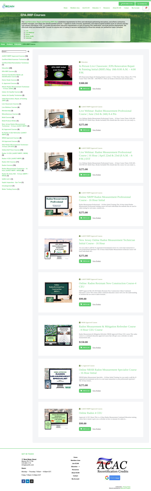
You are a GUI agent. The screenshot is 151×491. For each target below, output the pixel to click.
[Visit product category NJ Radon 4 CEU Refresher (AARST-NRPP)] (16, 133)
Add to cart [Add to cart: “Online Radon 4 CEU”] (86, 429)
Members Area (75, 460)
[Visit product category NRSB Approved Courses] (16, 138)
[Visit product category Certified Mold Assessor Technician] (16, 59)
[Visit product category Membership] (16, 110)
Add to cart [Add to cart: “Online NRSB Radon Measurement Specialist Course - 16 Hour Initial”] (86, 390)
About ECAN (75, 473)
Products (10, 44)
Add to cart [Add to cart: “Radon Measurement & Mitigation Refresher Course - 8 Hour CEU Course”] (86, 347)
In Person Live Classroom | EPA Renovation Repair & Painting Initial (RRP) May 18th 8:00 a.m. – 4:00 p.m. (107, 69)
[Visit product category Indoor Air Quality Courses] (16, 92)
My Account (75, 479)
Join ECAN (75, 463)
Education (17, 44)
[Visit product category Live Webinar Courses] (16, 107)
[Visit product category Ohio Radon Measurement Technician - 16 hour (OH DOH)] (16, 145)
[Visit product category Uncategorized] (16, 186)
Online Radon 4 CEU (90, 412)
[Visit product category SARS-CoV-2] (16, 179)
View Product (96, 88)
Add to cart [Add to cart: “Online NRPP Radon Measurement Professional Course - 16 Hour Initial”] (86, 218)
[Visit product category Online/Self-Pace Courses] (16, 150)
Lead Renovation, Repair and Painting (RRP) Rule (41, 22)
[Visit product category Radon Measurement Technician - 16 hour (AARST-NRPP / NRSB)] (16, 169)
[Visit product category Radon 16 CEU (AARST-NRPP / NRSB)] (16, 154)
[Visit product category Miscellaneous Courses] (16, 114)
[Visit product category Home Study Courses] (16, 80)
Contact (75, 476)
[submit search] (28, 51)
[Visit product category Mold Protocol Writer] (16, 121)
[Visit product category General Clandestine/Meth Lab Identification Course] (16, 75)
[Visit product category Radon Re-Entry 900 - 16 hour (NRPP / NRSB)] (16, 174)
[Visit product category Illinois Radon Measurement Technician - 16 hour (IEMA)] (16, 87)
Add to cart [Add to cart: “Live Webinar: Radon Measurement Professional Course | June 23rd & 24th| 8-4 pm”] (86, 130)
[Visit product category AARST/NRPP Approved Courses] (16, 56)
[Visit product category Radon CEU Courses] (16, 162)
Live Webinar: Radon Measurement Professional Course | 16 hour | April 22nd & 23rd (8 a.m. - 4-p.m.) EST (106, 155)
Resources (75, 470)
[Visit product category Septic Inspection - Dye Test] (16, 182)
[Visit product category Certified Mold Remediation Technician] (16, 63)
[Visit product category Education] (16, 68)
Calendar (28, 38)
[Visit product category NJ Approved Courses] (16, 129)
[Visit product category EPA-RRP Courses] (16, 71)
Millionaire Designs (125, 488)
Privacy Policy (126, 487)
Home (3, 44)
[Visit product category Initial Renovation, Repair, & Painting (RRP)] (16, 99)
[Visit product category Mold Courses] (16, 117)
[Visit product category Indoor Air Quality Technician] (16, 95)
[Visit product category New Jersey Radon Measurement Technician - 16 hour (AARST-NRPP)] (16, 125)
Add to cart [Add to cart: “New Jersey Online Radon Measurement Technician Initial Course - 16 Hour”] (86, 261)
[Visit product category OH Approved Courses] (16, 141)
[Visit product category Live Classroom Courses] (16, 104)
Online (27, 34)
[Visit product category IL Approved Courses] (16, 83)
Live (27, 31)
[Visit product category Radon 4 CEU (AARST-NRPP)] (16, 158)
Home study (29, 36)
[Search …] (14, 51)
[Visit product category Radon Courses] (16, 165)
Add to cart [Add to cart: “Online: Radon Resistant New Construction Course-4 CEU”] (86, 304)
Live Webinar (29, 32)
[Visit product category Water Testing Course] (16, 189)
